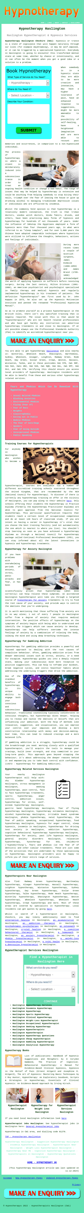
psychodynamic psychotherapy (22, 926)
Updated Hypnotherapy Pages (62, 1178)
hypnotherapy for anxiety (32, 600)
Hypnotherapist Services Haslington (31, 950)
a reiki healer (51, 942)
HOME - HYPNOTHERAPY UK (42, 1162)
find (16, 881)
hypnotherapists (15, 320)
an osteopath (67, 926)
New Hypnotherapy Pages (29, 1178)
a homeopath (65, 932)
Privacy (76, 1185)
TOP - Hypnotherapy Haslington (23, 1137)
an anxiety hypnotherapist (37, 935)
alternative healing (17, 920)
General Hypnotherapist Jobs (42, 1126)
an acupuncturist (63, 920)
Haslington (52, 351)
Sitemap (7, 1178)
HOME (42, 23)
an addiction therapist (38, 923)
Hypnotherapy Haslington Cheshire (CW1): (29, 41)
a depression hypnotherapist (21, 945)
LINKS (49, 23)
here (69, 501)
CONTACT (65, 23)
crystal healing (31, 929)
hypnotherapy (12, 158)
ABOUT (57, 23)
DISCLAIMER (75, 23)
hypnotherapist (29, 297)
